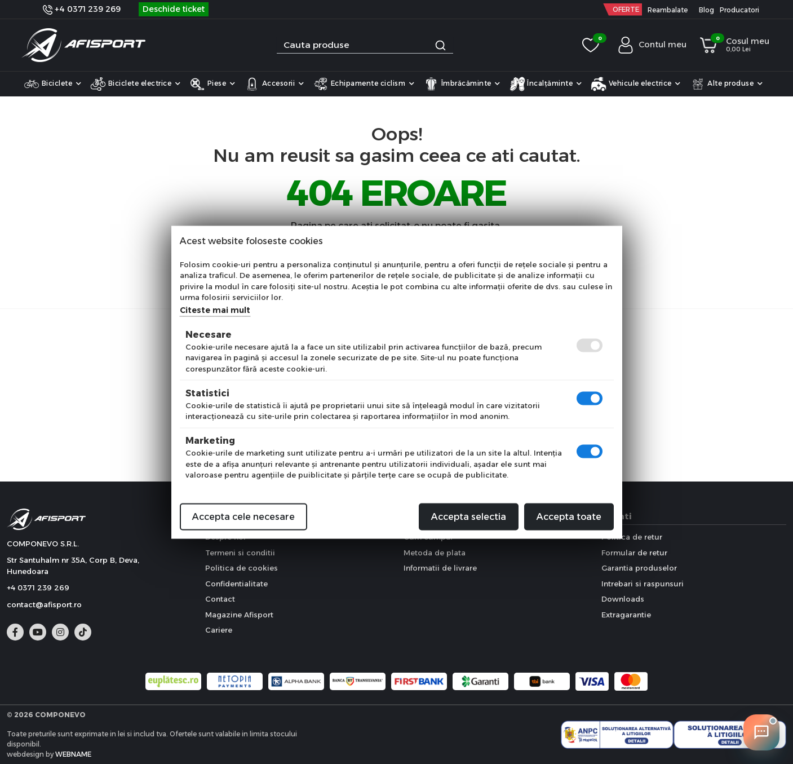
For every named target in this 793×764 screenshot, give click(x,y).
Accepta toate (569, 516)
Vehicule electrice (636, 84)
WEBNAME (73, 754)
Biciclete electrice (135, 84)
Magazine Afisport (239, 614)
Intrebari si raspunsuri (642, 583)
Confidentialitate (236, 583)
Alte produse (726, 84)
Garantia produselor (639, 567)
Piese (212, 84)
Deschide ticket (174, 9)
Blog (706, 10)
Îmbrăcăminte (461, 84)
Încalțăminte (546, 84)
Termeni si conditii (240, 552)
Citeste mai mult (215, 309)
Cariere (218, 629)
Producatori (739, 10)
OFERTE (626, 9)
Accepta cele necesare (243, 516)
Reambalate (668, 10)
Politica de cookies (241, 567)
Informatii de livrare (440, 567)
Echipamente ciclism (363, 84)
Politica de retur (631, 536)
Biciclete (52, 84)
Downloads (622, 598)
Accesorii (274, 84)
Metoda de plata (435, 552)
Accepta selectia (468, 516)
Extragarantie (626, 614)
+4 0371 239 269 (82, 9)
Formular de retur (634, 552)
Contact (220, 598)
